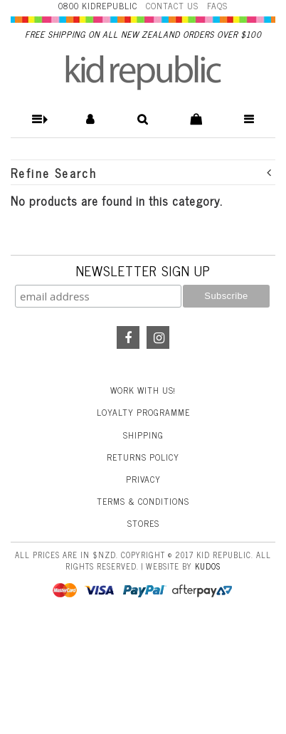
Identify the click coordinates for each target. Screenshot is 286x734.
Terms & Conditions (143, 501)
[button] (37, 119)
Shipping (143, 435)
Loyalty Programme (143, 412)
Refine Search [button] (141, 172)
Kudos (208, 566)
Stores (143, 523)
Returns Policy (143, 457)
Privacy (143, 479)
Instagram (158, 337)
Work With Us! (143, 390)
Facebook (128, 337)
